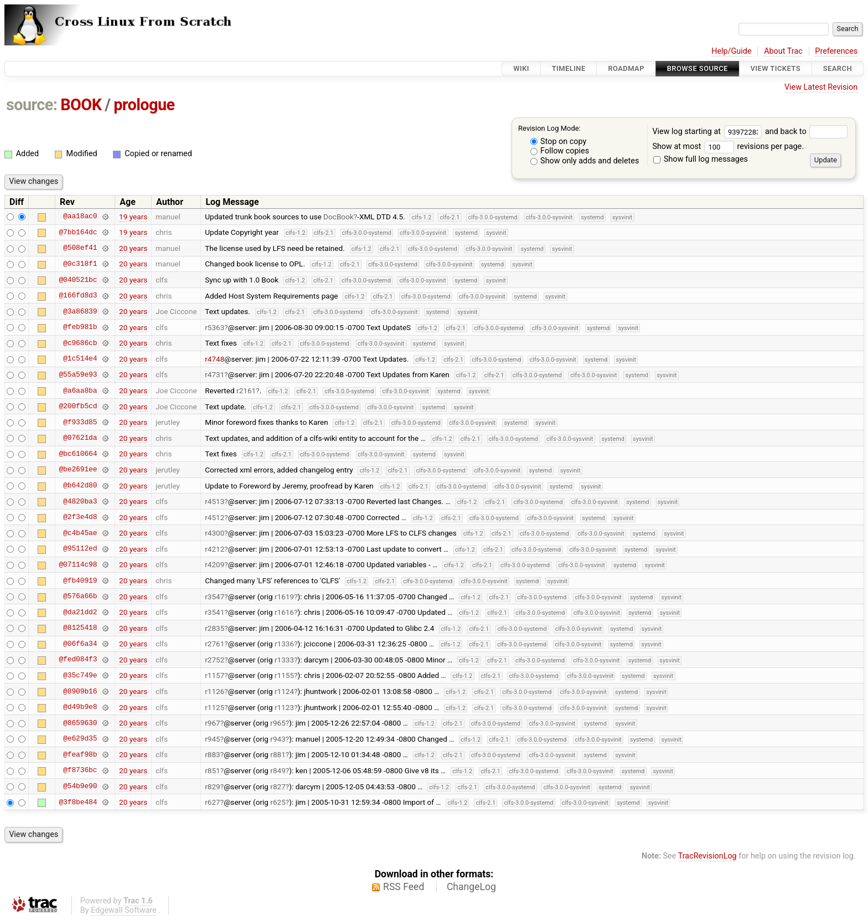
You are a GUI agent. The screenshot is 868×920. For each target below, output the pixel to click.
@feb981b (80, 327)
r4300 (214, 532)
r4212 (214, 548)
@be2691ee (78, 470)
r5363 (214, 327)
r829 (212, 786)
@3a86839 (80, 311)
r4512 (214, 517)
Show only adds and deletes (584, 161)
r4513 (214, 501)
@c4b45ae (80, 533)
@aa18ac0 (80, 217)
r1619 (284, 596)
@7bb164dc (78, 232)
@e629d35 (80, 739)
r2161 (246, 390)
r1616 (284, 612)
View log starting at (708, 131)
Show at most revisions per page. (728, 146)
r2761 (214, 643)
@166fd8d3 (78, 296)
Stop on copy (558, 141)
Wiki (521, 68)
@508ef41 (80, 248)
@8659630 (80, 723)
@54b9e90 (80, 786)
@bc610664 (78, 454)
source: (32, 104)
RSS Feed (403, 886)
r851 (212, 770)
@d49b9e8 (80, 707)
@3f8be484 (78, 802)
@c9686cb (80, 343)
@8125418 (80, 628)
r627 (212, 802)
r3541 (214, 612)
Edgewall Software (124, 910)
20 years (133, 248)
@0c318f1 (80, 264)
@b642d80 (80, 486)
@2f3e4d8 (80, 517)
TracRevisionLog (707, 856)
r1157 (214, 675)
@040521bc (78, 280)
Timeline (569, 68)
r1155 (284, 675)
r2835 (214, 628)
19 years (133, 216)
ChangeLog (471, 886)
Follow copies (560, 151)
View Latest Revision (820, 87)
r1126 (214, 691)
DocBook (338, 216)
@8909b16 (80, 691)
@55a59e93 (78, 374)
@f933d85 (80, 422)
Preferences (836, 51)
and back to (806, 131)
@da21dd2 (80, 612)
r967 (212, 722)
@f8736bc (80, 770)
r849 (278, 770)
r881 (278, 754)
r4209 (214, 564)
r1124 (284, 691)
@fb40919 (80, 580)
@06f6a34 (80, 644)
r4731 (214, 374)
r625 (278, 802)
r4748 (214, 358)
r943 (278, 738)
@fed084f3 (78, 660)
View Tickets (775, 68)
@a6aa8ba (80, 390)
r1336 (284, 643)
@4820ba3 (80, 501)
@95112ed (80, 549)
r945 (212, 738)
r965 (278, 722)
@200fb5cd (78, 407)
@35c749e (80, 675)
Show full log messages (700, 159)
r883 (212, 754)
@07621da (80, 438)
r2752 (214, 659)
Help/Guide (731, 51)
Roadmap (626, 68)
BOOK (80, 104)
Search (837, 68)
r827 (278, 786)
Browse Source (697, 68)
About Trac (783, 51)
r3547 (214, 596)
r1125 (214, 707)
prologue (143, 104)
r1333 (284, 659)
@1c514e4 (80, 359)
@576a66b (80, 597)
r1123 (284, 707)
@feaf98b (80, 754)
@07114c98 (78, 564)
